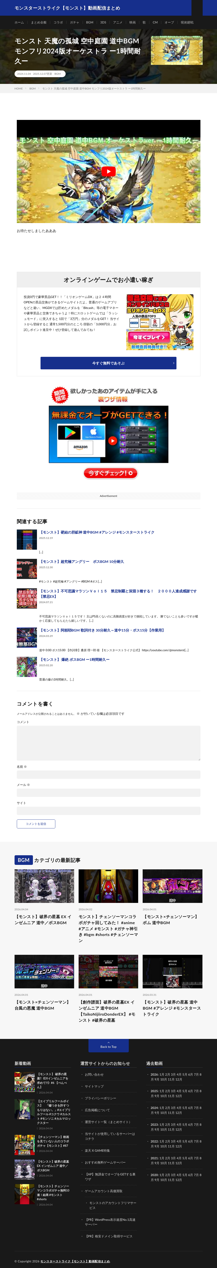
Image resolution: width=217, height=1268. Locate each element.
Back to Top (109, 1047)
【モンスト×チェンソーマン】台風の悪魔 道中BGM (43, 1005)
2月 (167, 1075)
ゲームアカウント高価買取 (103, 1189)
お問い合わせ (94, 1075)
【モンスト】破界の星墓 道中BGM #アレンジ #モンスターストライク (172, 1008)
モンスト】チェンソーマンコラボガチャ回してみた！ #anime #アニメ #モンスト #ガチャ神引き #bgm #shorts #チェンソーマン (108, 928)
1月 (161, 1075)
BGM (89, 22)
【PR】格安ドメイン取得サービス (109, 1233)
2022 (154, 1140)
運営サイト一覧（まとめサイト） (108, 1121)
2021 (154, 1156)
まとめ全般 (39, 22)
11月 (171, 1096)
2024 (154, 1107)
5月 (185, 1091)
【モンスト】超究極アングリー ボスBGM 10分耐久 (81, 562)
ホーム (19, 22)
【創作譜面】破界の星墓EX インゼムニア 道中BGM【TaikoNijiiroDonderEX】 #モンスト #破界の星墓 (107, 1011)
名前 (22, 766)
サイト (21, 802)
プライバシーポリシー (100, 1098)
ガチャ (74, 22)
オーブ (169, 22)
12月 (178, 1096)
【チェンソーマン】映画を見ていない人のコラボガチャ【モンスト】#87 (53, 1141)
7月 (196, 1091)
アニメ (117, 22)
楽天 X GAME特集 (97, 1149)
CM (155, 22)
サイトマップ (94, 1086)
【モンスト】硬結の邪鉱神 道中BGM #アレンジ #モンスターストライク (97, 532)
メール (23, 784)
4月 (179, 1075)
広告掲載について (97, 1109)
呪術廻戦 (187, 22)
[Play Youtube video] (108, 171)
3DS (103, 22)
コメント (23, 721)
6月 (190, 1091)
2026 (154, 1075)
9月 (157, 1096)
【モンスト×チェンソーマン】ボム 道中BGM (171, 919)
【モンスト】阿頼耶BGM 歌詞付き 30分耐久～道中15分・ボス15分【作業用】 (102, 630)
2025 (154, 1091)
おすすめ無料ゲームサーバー (105, 1161)
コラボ (58, 22)
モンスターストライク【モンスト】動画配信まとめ (75, 1258)
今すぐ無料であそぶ (108, 363)
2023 (154, 1123)
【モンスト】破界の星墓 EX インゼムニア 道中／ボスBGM (43, 919)
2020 (154, 1172)
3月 (173, 1075)
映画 (132, 22)
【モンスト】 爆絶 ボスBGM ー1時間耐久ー (74, 659)
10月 (163, 1096)
